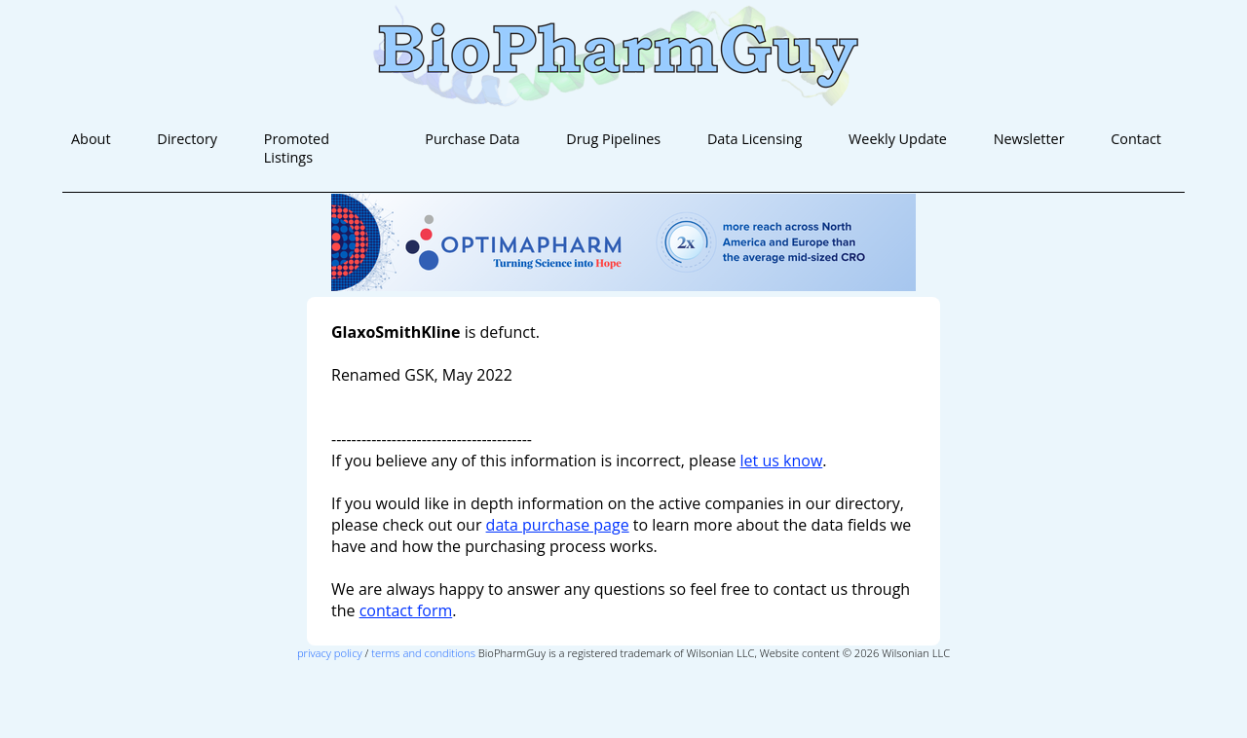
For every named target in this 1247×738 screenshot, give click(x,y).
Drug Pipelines (613, 138)
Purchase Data (472, 138)
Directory (187, 138)
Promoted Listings (296, 147)
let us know (781, 460)
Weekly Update (898, 138)
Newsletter (1029, 138)
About (91, 138)
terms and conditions (423, 653)
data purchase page (557, 524)
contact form (406, 610)
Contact (1136, 138)
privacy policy (329, 653)
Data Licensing (754, 138)
